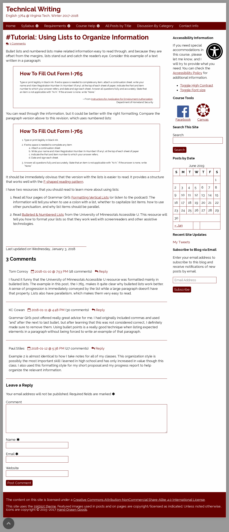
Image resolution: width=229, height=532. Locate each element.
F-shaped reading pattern (63, 182)
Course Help (85, 26)
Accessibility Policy (187, 73)
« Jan (178, 225)
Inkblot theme (45, 506)
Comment (14, 402)
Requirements (55, 26)
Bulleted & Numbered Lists (43, 214)
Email (13, 454)
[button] (196, 85)
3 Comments (17, 43)
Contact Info (188, 26)
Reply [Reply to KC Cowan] (100, 310)
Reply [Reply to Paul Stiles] (100, 348)
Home (11, 26)
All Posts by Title (118, 26)
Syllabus (27, 26)
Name (13, 439)
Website (12, 468)
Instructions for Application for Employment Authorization (122, 99)
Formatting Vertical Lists (90, 197)
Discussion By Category (155, 26)
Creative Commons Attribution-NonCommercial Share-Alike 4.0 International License (139, 500)
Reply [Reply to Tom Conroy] (103, 271)
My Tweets (181, 242)
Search (178, 135)
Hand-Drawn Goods (72, 509)
